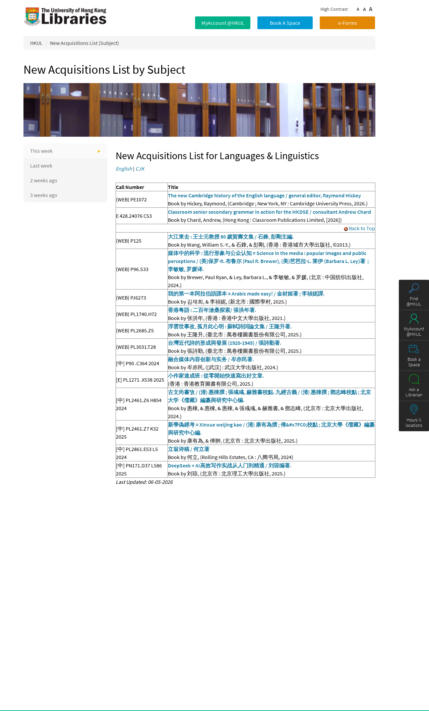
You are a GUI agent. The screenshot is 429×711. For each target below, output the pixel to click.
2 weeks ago (43, 180)
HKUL (36, 43)
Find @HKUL (414, 301)
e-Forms (347, 22)
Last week (41, 165)
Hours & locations (414, 422)
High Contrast (334, 9)
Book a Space (414, 362)
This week (41, 150)
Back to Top (359, 228)
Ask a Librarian (414, 392)
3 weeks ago (43, 195)
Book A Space (285, 22)
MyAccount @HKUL (222, 22)
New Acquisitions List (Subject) (84, 43)
